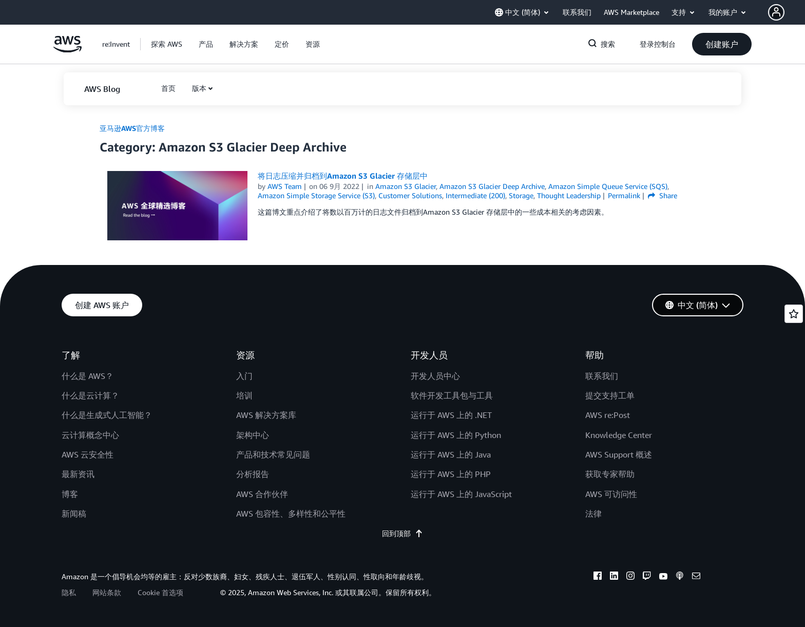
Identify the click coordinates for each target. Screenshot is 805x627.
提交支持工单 (610, 395)
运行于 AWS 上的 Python (456, 435)
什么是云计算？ (90, 395)
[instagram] (630, 577)
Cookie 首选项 (160, 592)
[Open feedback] (793, 314)
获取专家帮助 (610, 474)
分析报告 (252, 474)
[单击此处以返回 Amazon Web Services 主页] (67, 49)
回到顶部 (402, 533)
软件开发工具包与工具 (452, 395)
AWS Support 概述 (618, 454)
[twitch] (647, 577)
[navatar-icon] (776, 12)
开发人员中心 (435, 376)
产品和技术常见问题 (273, 454)
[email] (696, 577)
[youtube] (663, 577)
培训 (244, 395)
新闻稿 (74, 513)
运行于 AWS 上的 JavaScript (461, 494)
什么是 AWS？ (87, 376)
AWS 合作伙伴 (262, 494)
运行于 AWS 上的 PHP (451, 474)
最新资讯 (78, 474)
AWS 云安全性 (87, 454)
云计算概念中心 (90, 435)
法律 (593, 513)
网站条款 (106, 592)
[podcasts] (680, 577)
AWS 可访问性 (611, 494)
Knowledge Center (618, 435)
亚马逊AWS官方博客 (132, 128)
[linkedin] (614, 577)
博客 (70, 494)
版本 (199, 88)
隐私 (69, 592)
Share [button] (662, 195)
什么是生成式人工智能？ (107, 415)
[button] (786, 12)
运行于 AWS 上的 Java (451, 454)
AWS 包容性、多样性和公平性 (291, 513)
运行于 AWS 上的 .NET (451, 415)
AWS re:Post (607, 415)
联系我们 (601, 376)
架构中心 (252, 435)
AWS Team (284, 186)
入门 (244, 376)
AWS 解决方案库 (266, 415)
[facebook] (597, 577)
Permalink (624, 195)
